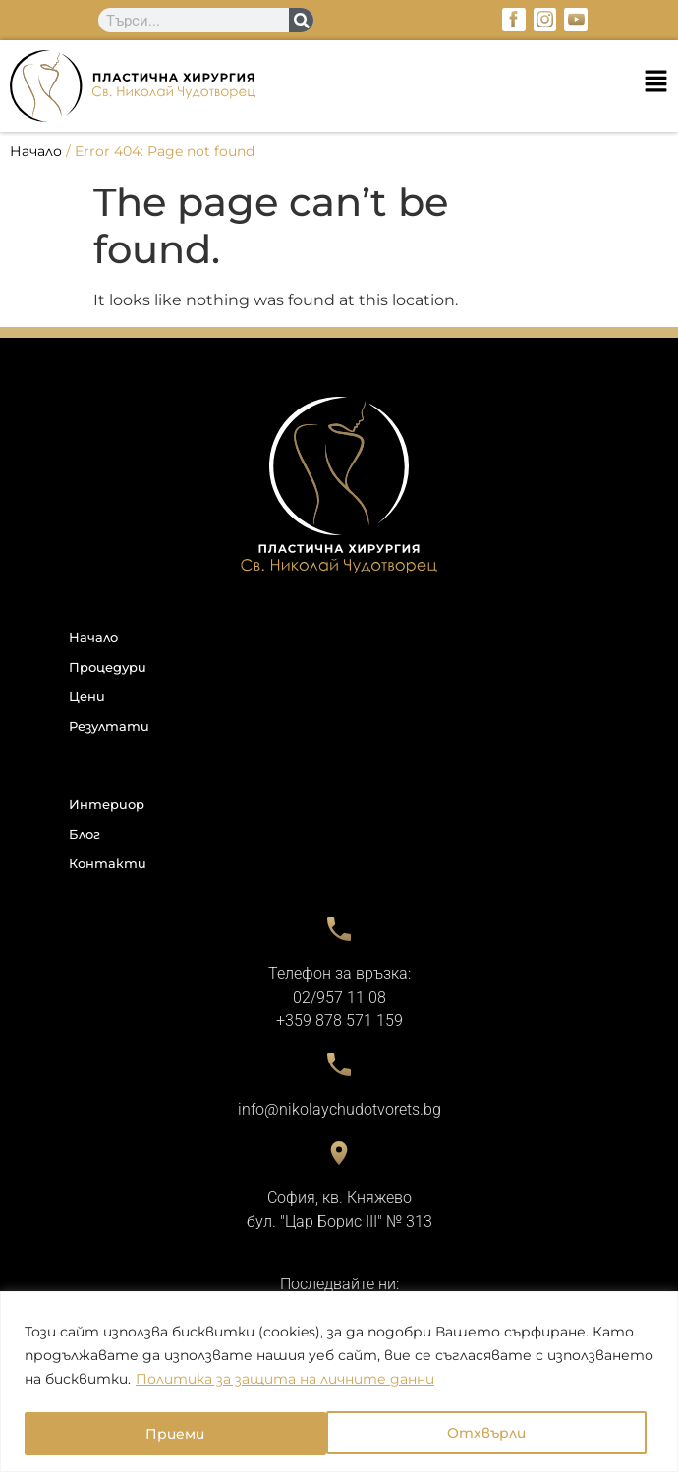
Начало (36, 151)
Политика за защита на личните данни (285, 1381)
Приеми (503, 1434)
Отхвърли (184, 1434)
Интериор (106, 804)
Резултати (109, 726)
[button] (339, 85)
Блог (84, 834)
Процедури (107, 667)
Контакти (107, 863)
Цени (87, 696)
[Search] (301, 20)
